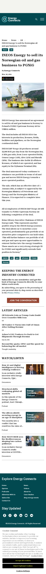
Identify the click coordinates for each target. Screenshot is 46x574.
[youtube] (26, 515)
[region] (23, 551)
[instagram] (10, 515)
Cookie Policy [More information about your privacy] (36, 556)
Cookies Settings (23, 571)
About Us (27, 492)
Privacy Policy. (13, 293)
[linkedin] (20, 515)
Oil (21, 40)
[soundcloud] (31, 515)
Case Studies (29, 494)
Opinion (5, 488)
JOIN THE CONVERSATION (23, 300)
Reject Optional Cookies (23, 566)
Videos (26, 488)
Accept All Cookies (23, 560)
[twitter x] (15, 515)
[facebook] (4, 515)
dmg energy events (31, 498)
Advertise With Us (8, 494)
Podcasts (5, 492)
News (13, 40)
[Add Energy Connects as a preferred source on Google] (8, 79)
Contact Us (6, 501)
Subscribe (6, 498)
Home (4, 40)
